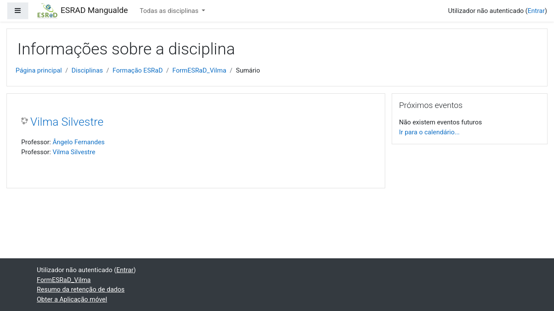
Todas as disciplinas (170, 11)
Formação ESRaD (138, 70)
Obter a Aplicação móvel (72, 299)
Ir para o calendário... (429, 132)
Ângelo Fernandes (78, 142)
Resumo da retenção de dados (81, 289)
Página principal (39, 70)
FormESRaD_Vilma (199, 70)
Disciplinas (87, 70)
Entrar (536, 11)
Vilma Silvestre (66, 121)
